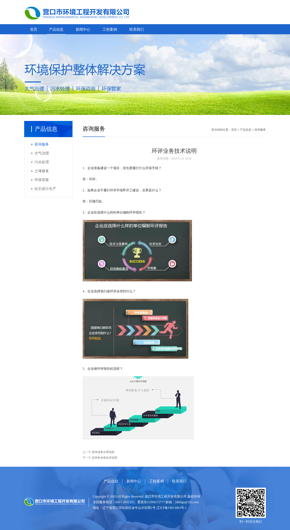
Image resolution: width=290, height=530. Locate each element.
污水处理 (41, 162)
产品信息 (56, 29)
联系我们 (136, 29)
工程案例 (110, 29)
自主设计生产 (45, 189)
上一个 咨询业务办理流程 (98, 452)
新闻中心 (83, 29)
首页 (33, 29)
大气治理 (41, 153)
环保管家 (41, 180)
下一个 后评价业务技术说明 (100, 457)
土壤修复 (41, 171)
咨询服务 (41, 144)
